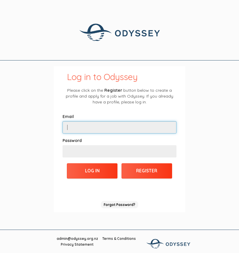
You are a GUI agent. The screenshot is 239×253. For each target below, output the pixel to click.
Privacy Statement (77, 244)
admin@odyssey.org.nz (77, 238)
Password (72, 140)
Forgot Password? (119, 204)
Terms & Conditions (119, 238)
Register (146, 171)
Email (68, 116)
